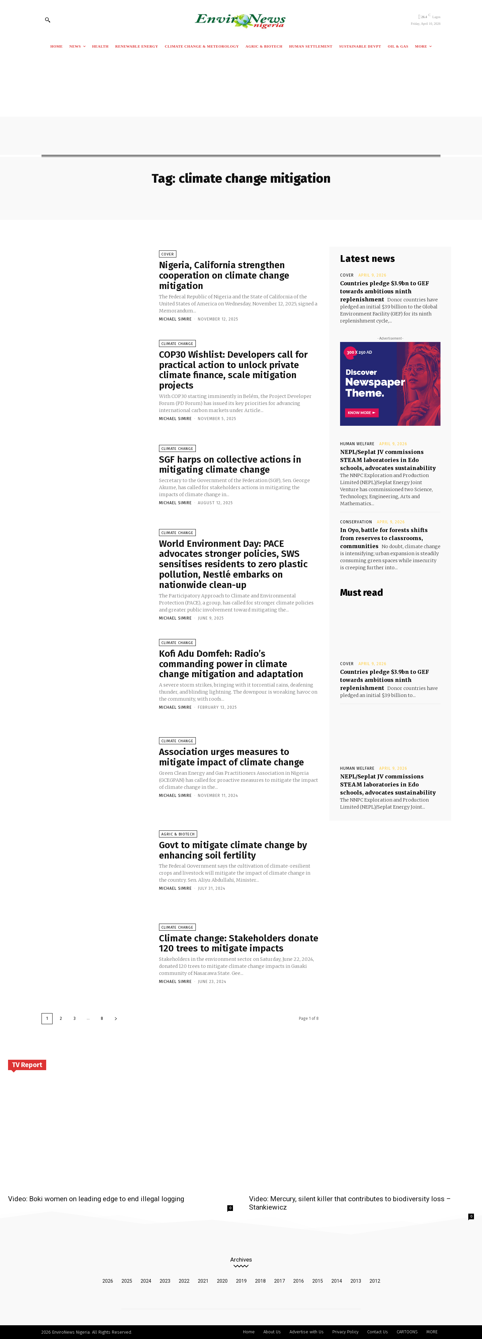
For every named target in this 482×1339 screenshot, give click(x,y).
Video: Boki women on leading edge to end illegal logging (96, 1199)
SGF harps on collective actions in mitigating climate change (231, 464)
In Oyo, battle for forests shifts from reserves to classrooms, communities (384, 538)
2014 (336, 1281)
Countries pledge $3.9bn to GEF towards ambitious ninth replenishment (384, 291)
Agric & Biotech (178, 834)
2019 (241, 1281)
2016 (298, 1281)
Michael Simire (175, 319)
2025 (127, 1281)
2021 (203, 1281)
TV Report (27, 1065)
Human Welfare (357, 444)
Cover (167, 254)
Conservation (356, 522)
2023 (165, 1281)
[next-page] (116, 1018)
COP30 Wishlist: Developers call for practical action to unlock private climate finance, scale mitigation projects (234, 370)
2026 (107, 1281)
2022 (184, 1281)
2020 (222, 1281)
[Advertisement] (241, 105)
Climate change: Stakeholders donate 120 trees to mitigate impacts (238, 943)
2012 (375, 1281)
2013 (355, 1281)
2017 (279, 1281)
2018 (260, 1281)
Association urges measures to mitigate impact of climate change (232, 757)
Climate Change (177, 344)
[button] (48, 20)
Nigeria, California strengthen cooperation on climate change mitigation (224, 275)
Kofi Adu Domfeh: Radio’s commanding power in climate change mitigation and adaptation (232, 664)
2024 (146, 1281)
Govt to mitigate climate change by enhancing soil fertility (233, 850)
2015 (317, 1281)
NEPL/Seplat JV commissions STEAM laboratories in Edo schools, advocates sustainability (388, 460)
